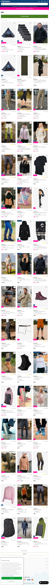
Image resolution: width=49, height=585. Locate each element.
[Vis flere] (24, 553)
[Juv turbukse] (8, 137)
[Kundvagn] (44, 1)
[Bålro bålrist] (24, 334)
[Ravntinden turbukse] (40, 499)
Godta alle (12, 578)
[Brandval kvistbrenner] (8, 301)
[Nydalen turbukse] (40, 104)
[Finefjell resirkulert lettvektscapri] (24, 104)
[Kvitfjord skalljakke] (40, 532)
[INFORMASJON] (24, 558)
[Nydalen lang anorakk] (8, 104)
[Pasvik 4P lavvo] (8, 70)
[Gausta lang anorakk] (24, 467)
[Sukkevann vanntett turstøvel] (40, 301)
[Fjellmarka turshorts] (40, 334)
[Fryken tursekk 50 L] (8, 532)
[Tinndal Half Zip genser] (40, 367)
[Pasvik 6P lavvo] (8, 37)
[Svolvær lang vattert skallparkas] (40, 70)
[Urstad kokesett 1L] (40, 235)
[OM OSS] (24, 561)
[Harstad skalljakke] (24, 235)
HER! (31, 8)
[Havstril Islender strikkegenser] (8, 499)
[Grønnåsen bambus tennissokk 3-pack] (24, 367)
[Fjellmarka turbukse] (8, 170)
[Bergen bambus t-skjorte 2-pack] (40, 170)
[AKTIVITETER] (24, 567)
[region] (12, 571)
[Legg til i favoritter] (14, 23)
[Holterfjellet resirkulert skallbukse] (8, 235)
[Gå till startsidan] (5, 1)
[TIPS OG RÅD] (24, 564)
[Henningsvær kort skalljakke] (24, 170)
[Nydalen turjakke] (24, 301)
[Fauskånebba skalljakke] (8, 202)
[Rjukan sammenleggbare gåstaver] (40, 202)
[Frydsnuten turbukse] (24, 434)
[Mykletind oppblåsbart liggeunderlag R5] (24, 70)
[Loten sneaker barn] (24, 202)
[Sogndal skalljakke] (24, 268)
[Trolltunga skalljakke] (40, 37)
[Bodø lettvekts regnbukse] (24, 532)
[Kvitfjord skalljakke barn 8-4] (8, 401)
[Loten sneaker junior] (24, 401)
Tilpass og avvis (12, 581)
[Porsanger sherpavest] (40, 401)
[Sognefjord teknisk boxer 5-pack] (24, 37)
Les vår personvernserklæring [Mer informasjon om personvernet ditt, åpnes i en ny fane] (8, 575)
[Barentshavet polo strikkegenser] (40, 137)
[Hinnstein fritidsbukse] (8, 334)
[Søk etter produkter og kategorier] (25, 4)
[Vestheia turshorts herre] (24, 499)
